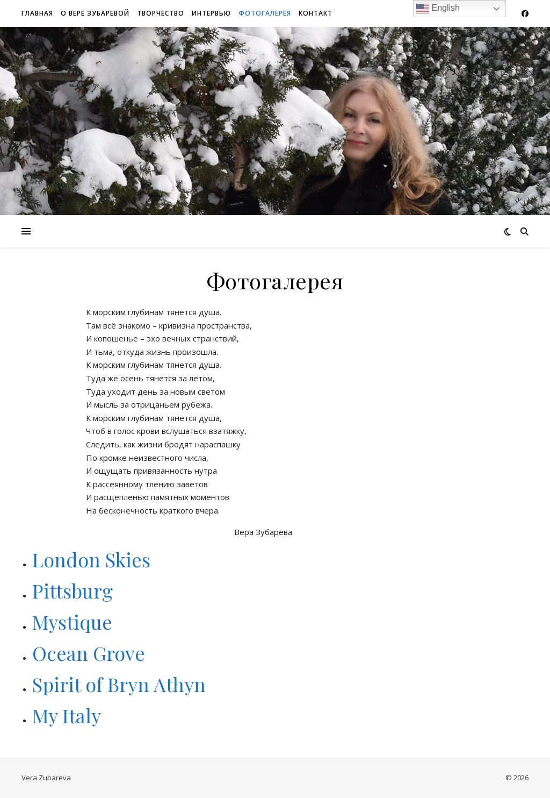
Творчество (160, 13)
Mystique (72, 622)
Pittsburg (72, 590)
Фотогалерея (264, 13)
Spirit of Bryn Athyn (119, 684)
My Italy (66, 715)
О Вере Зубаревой (95, 13)
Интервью (211, 13)
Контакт (315, 13)
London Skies (91, 559)
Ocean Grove (91, 653)
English (438, 8)
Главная (37, 13)
